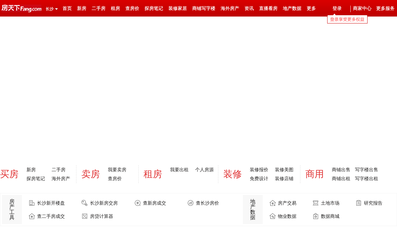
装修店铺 (284, 178)
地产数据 (292, 8)
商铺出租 (341, 178)
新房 (81, 8)
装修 (232, 174)
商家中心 (362, 8)
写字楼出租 (366, 178)
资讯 (249, 8)
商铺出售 (341, 169)
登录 (337, 8)
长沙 (50, 9)
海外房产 (230, 8)
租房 (115, 8)
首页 (67, 8)
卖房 (90, 174)
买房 (9, 174)
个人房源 (204, 169)
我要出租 (179, 169)
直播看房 (268, 8)
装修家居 (177, 8)
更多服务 (385, 8)
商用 (314, 174)
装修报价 (259, 169)
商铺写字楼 (203, 8)
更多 (311, 8)
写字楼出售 (366, 169)
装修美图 (284, 169)
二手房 (99, 8)
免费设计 (259, 178)
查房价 (132, 8)
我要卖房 (117, 169)
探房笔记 (154, 8)
